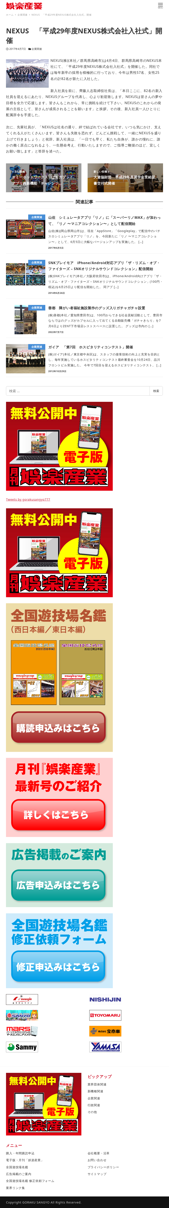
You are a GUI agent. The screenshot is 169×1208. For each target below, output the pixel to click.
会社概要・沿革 (99, 1153)
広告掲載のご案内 (18, 1174)
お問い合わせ (97, 1160)
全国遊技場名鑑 (17, 1167)
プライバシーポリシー (103, 1167)
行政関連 (94, 1105)
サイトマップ (97, 1174)
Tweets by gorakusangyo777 (28, 499)
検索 (156, 391)
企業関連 (37, 49)
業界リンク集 (15, 1188)
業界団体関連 (97, 1084)
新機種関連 (95, 1091)
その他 (92, 1112)
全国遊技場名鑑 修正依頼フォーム (30, 1181)
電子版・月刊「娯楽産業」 (25, 1160)
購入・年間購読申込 (20, 1153)
